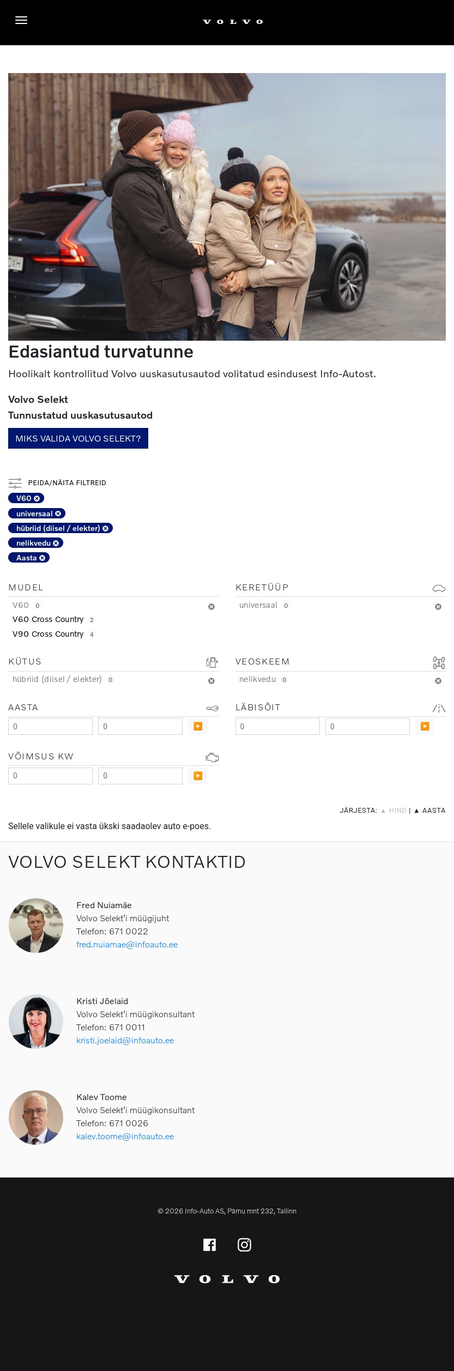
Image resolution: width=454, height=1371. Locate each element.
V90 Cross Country (54, 633)
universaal (38, 513)
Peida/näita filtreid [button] (57, 483)
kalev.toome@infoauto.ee (125, 1136)
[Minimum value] (50, 726)
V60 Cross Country (54, 619)
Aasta (30, 557)
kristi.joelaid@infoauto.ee (125, 1040)
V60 (28, 498)
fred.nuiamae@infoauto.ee (127, 944)
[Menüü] (24, 20)
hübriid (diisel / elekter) (62, 528)
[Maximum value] (140, 726)
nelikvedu (37, 542)
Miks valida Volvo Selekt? (78, 438)
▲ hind (393, 810)
